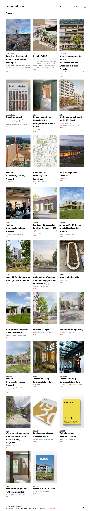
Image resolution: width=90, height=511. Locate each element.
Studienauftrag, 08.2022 (39, 182)
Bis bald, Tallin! (40, 56)
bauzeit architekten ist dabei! (67, 234)
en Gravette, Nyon (41, 330)
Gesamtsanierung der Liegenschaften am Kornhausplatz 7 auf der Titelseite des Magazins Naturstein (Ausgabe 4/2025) (17, 122)
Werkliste (76, 7)
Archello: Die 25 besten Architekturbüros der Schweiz (70, 228)
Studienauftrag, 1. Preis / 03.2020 (42, 332)
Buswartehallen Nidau (70, 277)
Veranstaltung (63, 376)
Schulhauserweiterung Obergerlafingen (16, 335)
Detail (7, 72)
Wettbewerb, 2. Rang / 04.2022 (41, 286)
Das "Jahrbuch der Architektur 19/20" (43, 439)
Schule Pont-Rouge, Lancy (71, 330)
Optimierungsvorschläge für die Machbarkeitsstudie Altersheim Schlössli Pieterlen (71, 62)
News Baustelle (10, 54)
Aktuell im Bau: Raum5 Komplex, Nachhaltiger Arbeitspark (16, 59)
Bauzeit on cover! (14, 117)
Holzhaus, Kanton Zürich (44, 489)
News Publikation (10, 114)
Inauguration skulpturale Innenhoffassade (71, 385)
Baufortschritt (36, 129)
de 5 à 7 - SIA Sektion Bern (67, 439)
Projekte (62, 7)
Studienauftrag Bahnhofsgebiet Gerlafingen (40, 176)
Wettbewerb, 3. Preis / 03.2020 (68, 332)
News (34, 54)
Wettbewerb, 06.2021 (12, 445)
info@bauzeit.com (50, 509)
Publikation (62, 222)
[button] (85, 7)
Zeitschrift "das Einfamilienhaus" (41, 491)
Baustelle (62, 275)
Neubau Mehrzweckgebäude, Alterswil (15, 176)
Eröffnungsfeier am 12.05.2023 (14, 234)
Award (7, 327)
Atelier (69, 7)
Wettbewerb (63, 54)
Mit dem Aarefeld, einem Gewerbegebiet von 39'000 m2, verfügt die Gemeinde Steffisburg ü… (18, 68)
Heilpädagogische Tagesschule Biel (15, 495)
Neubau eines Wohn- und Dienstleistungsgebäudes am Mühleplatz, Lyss (44, 280)
